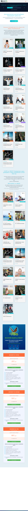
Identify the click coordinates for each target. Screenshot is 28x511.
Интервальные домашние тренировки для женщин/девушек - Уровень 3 (19, 126)
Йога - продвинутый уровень (6, 297)
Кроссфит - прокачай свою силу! (7, 316)
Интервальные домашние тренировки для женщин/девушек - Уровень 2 (19, 108)
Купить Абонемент (14, 367)
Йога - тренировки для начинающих (19, 223)
